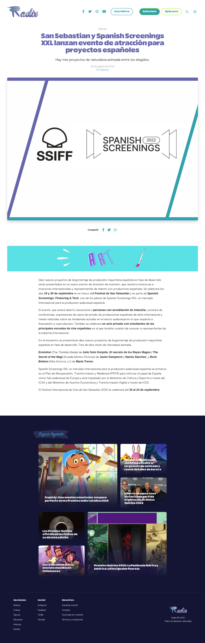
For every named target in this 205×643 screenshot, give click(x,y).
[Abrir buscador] (187, 11)
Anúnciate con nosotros (72, 614)
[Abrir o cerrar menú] (195, 12)
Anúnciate (149, 12)
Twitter (41, 614)
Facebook (42, 610)
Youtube (41, 619)
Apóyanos (171, 12)
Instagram (42, 605)
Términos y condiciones (72, 619)
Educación (18, 619)
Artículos (17, 624)
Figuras (16, 614)
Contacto (66, 610)
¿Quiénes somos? (70, 605)
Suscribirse (121, 12)
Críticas (16, 610)
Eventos (16, 629)
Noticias (16, 605)
